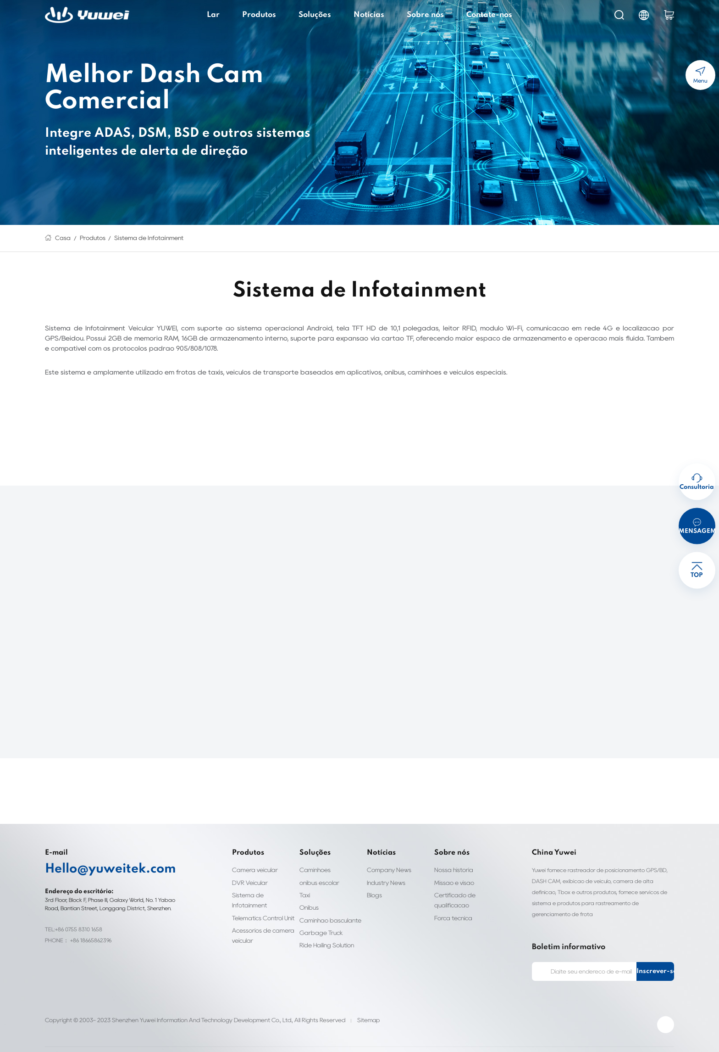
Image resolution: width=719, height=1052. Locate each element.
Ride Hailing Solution (326, 935)
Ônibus (308, 897)
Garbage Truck (318, 922)
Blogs (374, 884)
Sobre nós (419, 14)
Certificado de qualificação (452, 889)
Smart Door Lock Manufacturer (565, 1039)
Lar (230, 14)
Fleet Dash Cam (148, 1039)
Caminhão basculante (326, 910)
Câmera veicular (252, 859)
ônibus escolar (317, 872)
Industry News (385, 872)
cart (669, 15)
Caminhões (313, 859)
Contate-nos (475, 14)
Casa (61, 238)
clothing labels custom (202, 1039)
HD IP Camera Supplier (92, 1039)
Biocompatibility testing (450, 1039)
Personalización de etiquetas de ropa (372, 1039)
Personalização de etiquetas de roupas (279, 1039)
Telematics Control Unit (262, 897)
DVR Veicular (249, 872)
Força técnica (450, 907)
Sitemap (344, 999)
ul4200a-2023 (503, 1039)
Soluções (320, 14)
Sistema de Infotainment (135, 238)
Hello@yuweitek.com (97, 859)
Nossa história (452, 859)
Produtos (270, 14)
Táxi (305, 884)
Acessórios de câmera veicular (259, 915)
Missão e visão (452, 872)
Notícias (369, 14)
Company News (387, 859)
